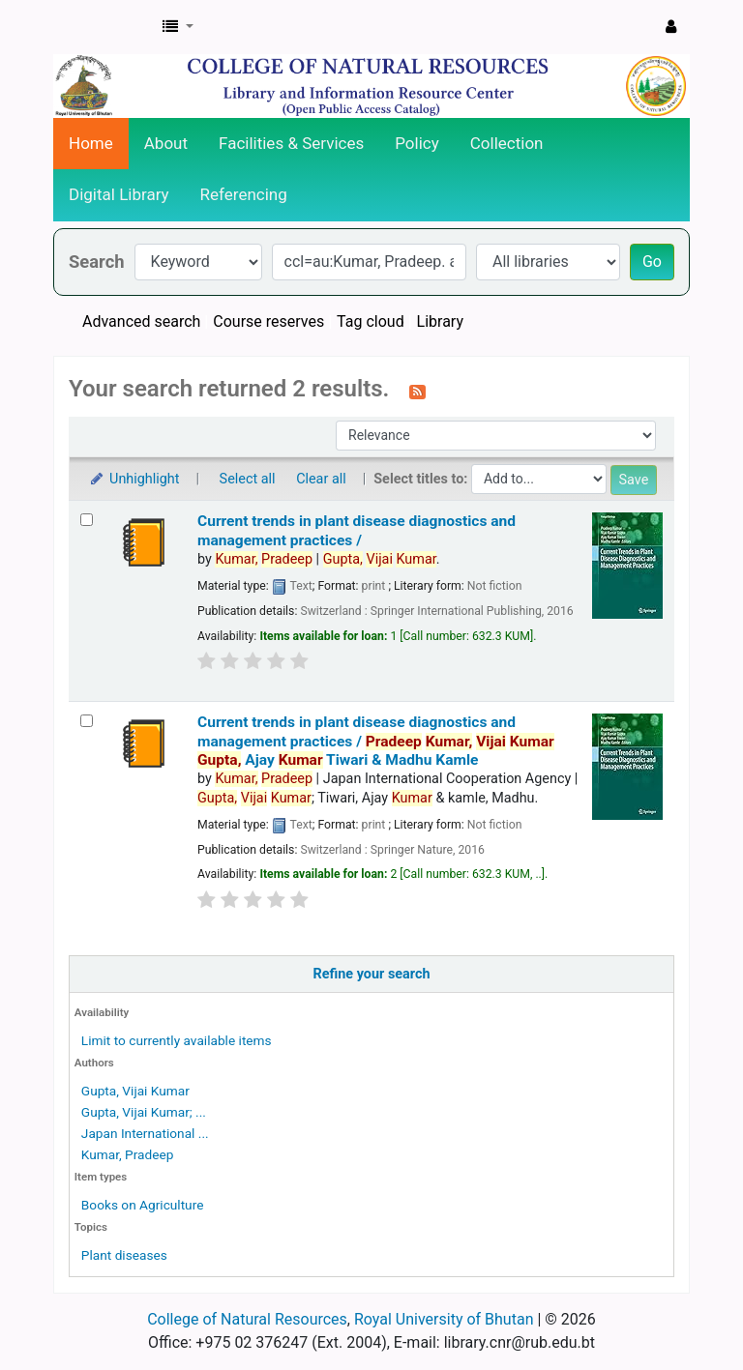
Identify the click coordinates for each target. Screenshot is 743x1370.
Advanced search (141, 321)
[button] (178, 27)
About (166, 143)
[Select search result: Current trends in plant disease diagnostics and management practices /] (86, 519)
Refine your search (372, 974)
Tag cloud (370, 321)
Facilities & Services (291, 143)
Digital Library (119, 194)
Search (97, 261)
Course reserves (268, 321)
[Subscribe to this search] (417, 390)
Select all (248, 479)
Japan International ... (145, 1133)
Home (91, 143)
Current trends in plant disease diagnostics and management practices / (356, 530)
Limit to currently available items (176, 1040)
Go (652, 261)
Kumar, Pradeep (127, 1154)
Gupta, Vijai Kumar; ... (143, 1112)
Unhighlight (134, 479)
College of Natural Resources (247, 1319)
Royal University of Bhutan (444, 1319)
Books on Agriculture (142, 1204)
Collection (507, 143)
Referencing (243, 194)
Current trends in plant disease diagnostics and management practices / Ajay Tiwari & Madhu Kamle (375, 741)
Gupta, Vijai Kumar (135, 1090)
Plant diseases (124, 1255)
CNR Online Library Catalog (102, 27)
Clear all (321, 479)
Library (440, 321)
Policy (417, 143)
